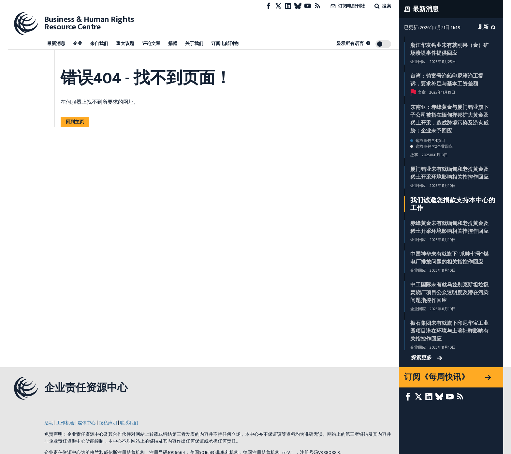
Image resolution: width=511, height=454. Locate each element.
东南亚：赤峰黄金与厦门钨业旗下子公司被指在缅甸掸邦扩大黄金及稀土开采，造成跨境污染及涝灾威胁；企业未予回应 (449, 119)
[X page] (278, 6)
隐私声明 (108, 423)
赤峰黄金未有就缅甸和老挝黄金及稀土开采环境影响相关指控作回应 (449, 227)
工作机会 (65, 423)
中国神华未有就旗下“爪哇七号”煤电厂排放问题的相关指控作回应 (449, 258)
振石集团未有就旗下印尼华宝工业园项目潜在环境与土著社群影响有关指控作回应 (449, 331)
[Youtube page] (308, 6)
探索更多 (426, 358)
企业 (77, 43)
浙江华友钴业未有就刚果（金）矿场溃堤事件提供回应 (449, 49)
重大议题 (125, 43)
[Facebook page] (268, 6)
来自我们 (99, 43)
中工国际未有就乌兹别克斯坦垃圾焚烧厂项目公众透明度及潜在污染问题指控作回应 (449, 292)
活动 (48, 423)
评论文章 (151, 43)
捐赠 (172, 43)
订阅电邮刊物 (347, 6)
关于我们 (194, 43)
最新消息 (56, 43)
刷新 (486, 27)
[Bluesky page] (298, 6)
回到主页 (75, 122)
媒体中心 (87, 423)
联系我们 (129, 423)
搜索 (382, 6)
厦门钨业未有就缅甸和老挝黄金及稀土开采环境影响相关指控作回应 (449, 173)
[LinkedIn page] (288, 6)
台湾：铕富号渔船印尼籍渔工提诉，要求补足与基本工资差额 (446, 80)
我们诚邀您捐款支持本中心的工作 (452, 204)
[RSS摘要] (317, 6)
